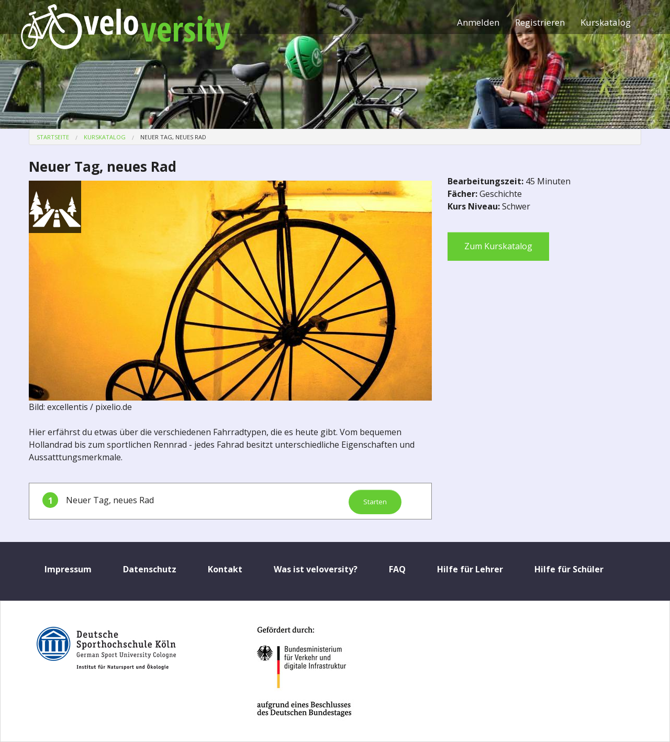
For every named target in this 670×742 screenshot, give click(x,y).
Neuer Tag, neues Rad (173, 137)
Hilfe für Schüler (569, 569)
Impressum (68, 569)
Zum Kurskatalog (498, 246)
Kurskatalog (605, 22)
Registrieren (540, 22)
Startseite (53, 137)
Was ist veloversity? (316, 569)
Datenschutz (149, 569)
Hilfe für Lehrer (470, 569)
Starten (375, 501)
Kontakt (225, 569)
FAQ (397, 569)
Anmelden (478, 22)
